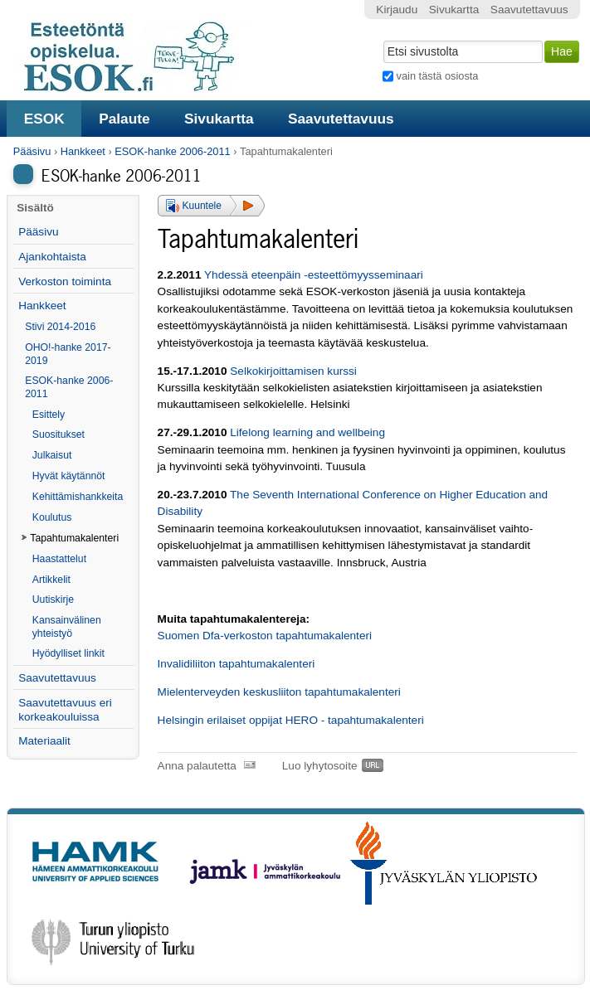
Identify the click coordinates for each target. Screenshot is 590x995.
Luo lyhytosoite (320, 766)
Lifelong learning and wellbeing (307, 432)
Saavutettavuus (341, 118)
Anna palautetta (197, 766)
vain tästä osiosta (438, 76)
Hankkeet (83, 151)
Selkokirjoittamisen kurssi (293, 371)
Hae (382, 39)
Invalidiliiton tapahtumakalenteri (236, 664)
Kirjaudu (396, 9)
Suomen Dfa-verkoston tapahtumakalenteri (265, 635)
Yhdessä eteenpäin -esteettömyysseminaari (313, 275)
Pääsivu (32, 151)
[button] (211, 205)
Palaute (124, 118)
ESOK (44, 118)
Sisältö (35, 207)
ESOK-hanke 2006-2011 (172, 151)
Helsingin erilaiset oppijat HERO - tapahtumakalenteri (291, 720)
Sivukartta (219, 118)
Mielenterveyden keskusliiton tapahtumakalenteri (279, 692)
